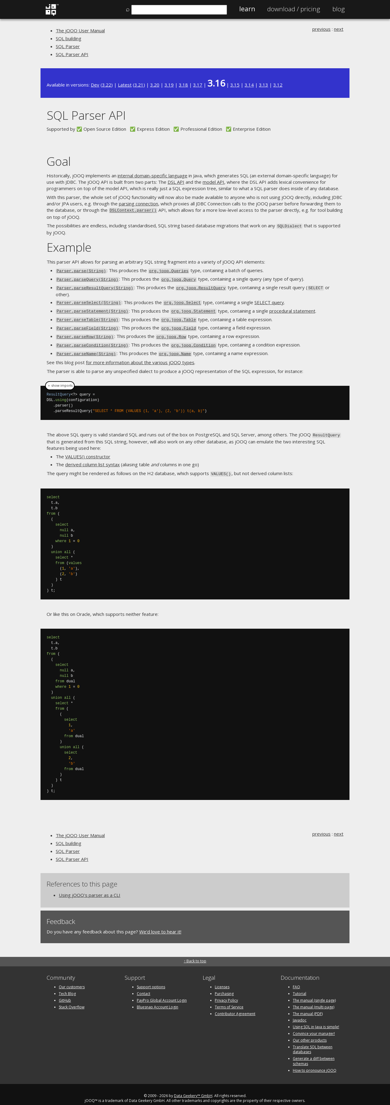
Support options (151, 979)
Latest (125, 85)
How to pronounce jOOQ (314, 1062)
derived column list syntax (92, 457)
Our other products (310, 1032)
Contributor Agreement (235, 1005)
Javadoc (300, 1012)
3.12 (277, 85)
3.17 (197, 85)
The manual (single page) (314, 992)
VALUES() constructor (87, 449)
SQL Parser (68, 46)
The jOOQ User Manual (80, 30)
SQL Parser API (72, 54)
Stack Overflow (71, 998)
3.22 (106, 85)
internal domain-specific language (152, 175)
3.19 (169, 85)
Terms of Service (229, 998)
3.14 (249, 85)
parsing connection (138, 204)
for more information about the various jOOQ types (140, 356)
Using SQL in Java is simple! (316, 1019)
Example (69, 246)
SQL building (68, 38)
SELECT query (269, 299)
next (338, 29)
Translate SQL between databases (312, 1041)
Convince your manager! (314, 1025)
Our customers (72, 979)
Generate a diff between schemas (314, 1053)
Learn (247, 9)
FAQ (296, 979)
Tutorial (299, 985)
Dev (95, 85)
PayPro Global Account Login (162, 992)
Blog (338, 9)
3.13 (263, 85)
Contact (143, 985)
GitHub (65, 992)
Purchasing (224, 985)
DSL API (176, 182)
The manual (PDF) (308, 1005)
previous (321, 29)
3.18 (183, 85)
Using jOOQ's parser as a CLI (89, 887)
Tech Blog (67, 985)
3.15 (234, 85)
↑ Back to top (195, 953)
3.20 (154, 85)
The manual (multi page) (313, 998)
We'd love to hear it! (160, 923)
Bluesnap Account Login (157, 998)
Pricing (293, 9)
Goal (59, 161)
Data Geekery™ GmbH (193, 1087)
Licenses (222, 979)
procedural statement (292, 307)
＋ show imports (60, 379)
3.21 (139, 85)
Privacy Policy (226, 992)
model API (213, 182)
